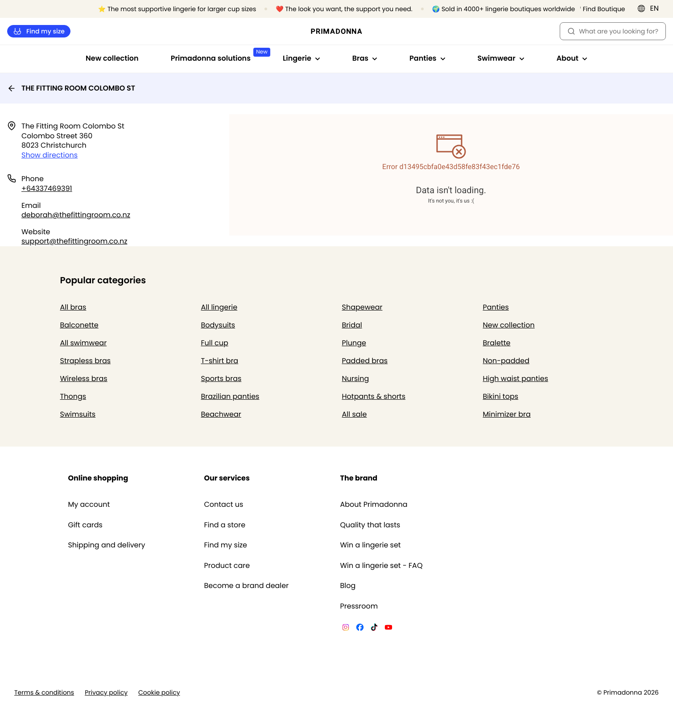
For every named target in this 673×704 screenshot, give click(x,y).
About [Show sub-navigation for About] (572, 58)
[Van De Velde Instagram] (345, 628)
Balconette (79, 325)
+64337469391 (46, 188)
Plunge (354, 343)
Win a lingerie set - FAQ (381, 566)
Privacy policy (106, 692)
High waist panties (516, 378)
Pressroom (359, 606)
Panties (496, 307)
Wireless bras (83, 378)
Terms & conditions (44, 692)
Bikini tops (501, 396)
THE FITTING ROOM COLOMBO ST (71, 88)
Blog (348, 586)
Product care (227, 566)
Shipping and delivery (106, 545)
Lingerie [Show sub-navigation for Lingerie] (301, 58)
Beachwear (221, 414)
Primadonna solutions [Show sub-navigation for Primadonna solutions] (219, 55)
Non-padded (506, 361)
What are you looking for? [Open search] (612, 31)
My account (89, 504)
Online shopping (98, 478)
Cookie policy (159, 692)
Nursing (355, 378)
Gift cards (85, 525)
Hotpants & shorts (374, 396)
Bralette (497, 343)
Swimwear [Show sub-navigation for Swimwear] (501, 58)
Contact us (223, 504)
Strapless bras (85, 361)
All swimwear (83, 343)
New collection (112, 58)
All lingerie (219, 307)
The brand (359, 478)
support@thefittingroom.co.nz (74, 241)
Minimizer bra (507, 414)
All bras (73, 307)
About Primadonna (374, 504)
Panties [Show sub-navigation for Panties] (427, 58)
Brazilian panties (230, 396)
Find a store (224, 525)
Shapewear (362, 307)
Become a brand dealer (246, 586)
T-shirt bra (220, 361)
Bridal (352, 325)
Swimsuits (78, 414)
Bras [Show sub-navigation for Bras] (364, 58)
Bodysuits (218, 325)
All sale (354, 414)
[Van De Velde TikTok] (374, 628)
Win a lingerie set (370, 545)
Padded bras (365, 361)
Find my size (39, 31)
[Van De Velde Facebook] (360, 628)
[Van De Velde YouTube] (388, 628)
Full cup (214, 343)
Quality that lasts (370, 525)
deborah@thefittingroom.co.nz (75, 215)
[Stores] (599, 9)
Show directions (49, 155)
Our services (226, 478)
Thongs (73, 396)
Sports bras (221, 378)
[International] (651, 8)
